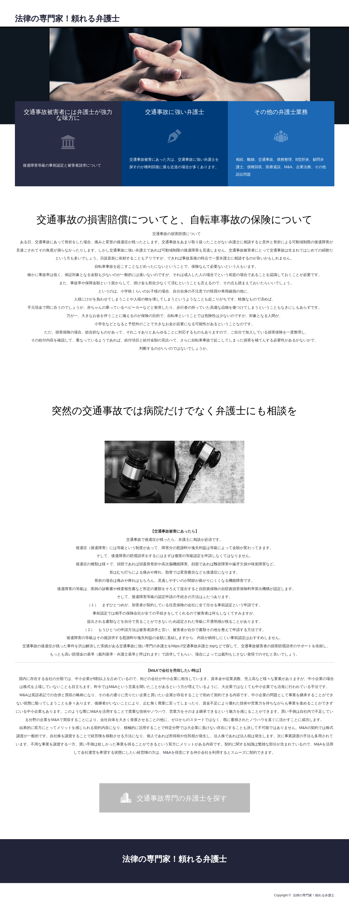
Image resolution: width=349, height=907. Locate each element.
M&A (167, 752)
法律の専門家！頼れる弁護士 (67, 19)
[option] (174, 76)
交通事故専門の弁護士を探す (182, 798)
